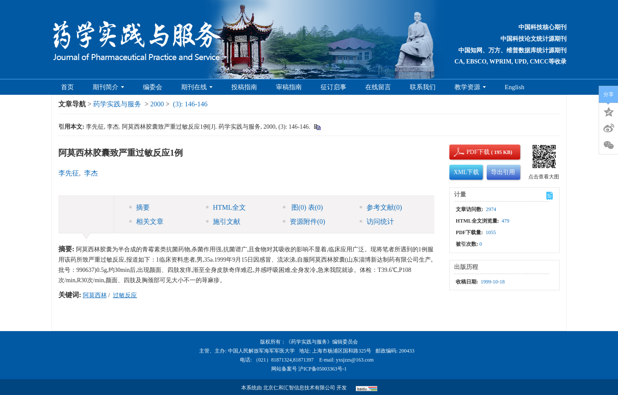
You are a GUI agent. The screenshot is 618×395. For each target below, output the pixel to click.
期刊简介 (108, 87)
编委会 (152, 87)
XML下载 (466, 172)
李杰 (91, 173)
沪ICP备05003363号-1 (322, 369)
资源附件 (304, 221)
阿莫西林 (95, 295)
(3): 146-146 (190, 104)
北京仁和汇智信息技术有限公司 (299, 388)
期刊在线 (196, 87)
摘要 (139, 207)
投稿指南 (244, 87)
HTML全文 (226, 207)
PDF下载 (471, 152)
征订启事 (333, 87)
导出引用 (503, 172)
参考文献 (381, 207)
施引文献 (223, 221)
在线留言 (378, 87)
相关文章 (146, 221)
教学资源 (470, 87)
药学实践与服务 (117, 104)
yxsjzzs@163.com (355, 360)
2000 (157, 104)
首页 (67, 87)
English (514, 87)
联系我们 (423, 87)
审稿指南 (289, 87)
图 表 (303, 207)
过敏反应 (125, 295)
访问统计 (377, 221)
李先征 (68, 173)
